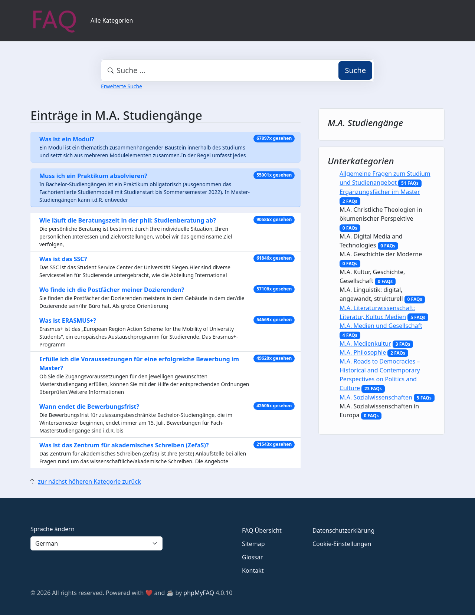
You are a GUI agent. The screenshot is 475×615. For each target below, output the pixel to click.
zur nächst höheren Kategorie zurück (89, 481)
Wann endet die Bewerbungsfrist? (89, 406)
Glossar (252, 557)
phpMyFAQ (198, 593)
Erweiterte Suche (121, 86)
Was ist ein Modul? (66, 139)
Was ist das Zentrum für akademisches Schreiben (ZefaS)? (124, 445)
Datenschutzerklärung (343, 530)
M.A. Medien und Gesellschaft (381, 326)
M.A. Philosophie (363, 352)
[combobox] (237, 70)
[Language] (96, 543)
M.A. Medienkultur (365, 343)
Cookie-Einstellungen (341, 544)
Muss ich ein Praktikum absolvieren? (93, 176)
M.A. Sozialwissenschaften (376, 397)
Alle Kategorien (112, 20)
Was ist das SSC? (63, 259)
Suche (355, 70)
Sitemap (253, 544)
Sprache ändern (52, 529)
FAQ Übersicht (262, 530)
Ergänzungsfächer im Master (380, 192)
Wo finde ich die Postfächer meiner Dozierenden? (111, 290)
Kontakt (253, 570)
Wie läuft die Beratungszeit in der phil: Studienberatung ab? (127, 220)
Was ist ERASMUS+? (67, 320)
